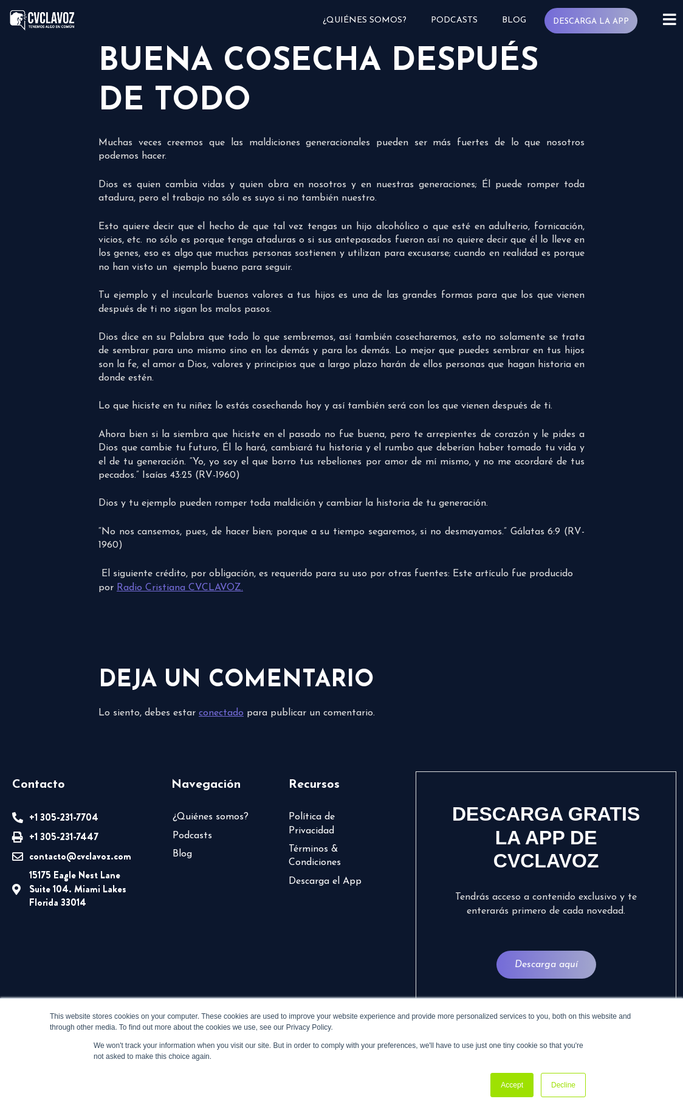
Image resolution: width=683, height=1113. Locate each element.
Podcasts (454, 20)
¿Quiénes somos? (365, 20)
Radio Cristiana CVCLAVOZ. (180, 588)
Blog (514, 20)
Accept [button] (512, 1085)
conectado (221, 713)
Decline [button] (563, 1085)
